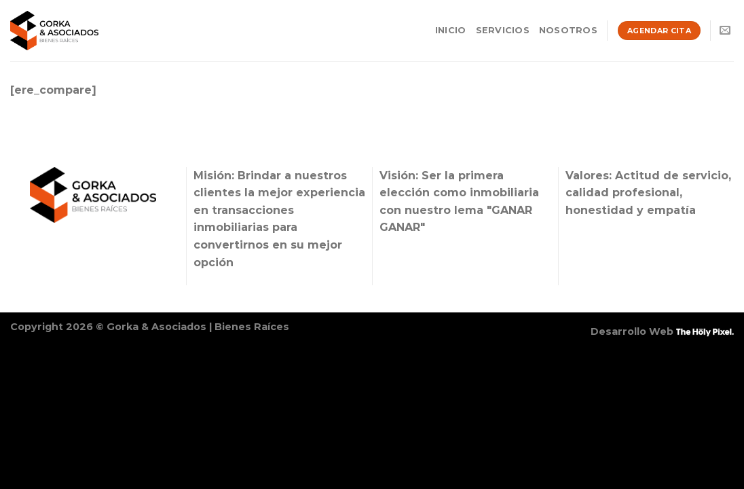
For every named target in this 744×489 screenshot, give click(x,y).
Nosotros (568, 30)
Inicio (450, 30)
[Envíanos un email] (725, 30)
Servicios (502, 30)
